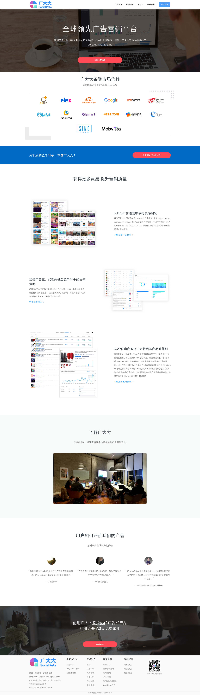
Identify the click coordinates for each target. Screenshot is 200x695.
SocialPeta (71, 672)
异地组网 (107, 672)
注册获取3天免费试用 (152, 155)
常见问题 (90, 685)
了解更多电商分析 (123, 381)
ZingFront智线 (73, 668)
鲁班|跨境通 (108, 668)
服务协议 (128, 672)
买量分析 (90, 677)
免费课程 (90, 672)
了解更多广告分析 (123, 234)
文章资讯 (90, 668)
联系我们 (151, 4)
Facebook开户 (109, 685)
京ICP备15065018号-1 (104, 693)
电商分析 (130, 4)
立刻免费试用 (100, 60)
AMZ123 (107, 664)
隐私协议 (128, 664)
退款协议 (128, 668)
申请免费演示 (36, 302)
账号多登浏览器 (110, 681)
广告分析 (118, 4)
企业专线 (107, 677)
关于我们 (70, 664)
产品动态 (90, 681)
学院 (88, 664)
